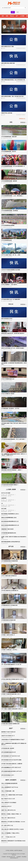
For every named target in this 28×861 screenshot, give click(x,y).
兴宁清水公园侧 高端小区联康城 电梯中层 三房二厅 (12, 679)
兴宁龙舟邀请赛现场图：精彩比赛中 (9, 136)
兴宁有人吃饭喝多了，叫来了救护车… (9, 284)
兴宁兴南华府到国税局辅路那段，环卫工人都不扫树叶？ (13, 439)
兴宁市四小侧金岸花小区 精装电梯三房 (9, 590)
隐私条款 (20, 850)
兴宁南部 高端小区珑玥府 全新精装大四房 (10, 723)
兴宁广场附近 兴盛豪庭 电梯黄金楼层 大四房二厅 (12, 708)
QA (2, 503)
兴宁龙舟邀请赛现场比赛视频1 (8, 225)
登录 (13, 12)
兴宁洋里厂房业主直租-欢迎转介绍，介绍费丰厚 (11, 763)
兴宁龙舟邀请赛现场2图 (6, 240)
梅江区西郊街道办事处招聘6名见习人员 (9, 521)
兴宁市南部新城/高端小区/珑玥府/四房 (9, 561)
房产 (17, 16)
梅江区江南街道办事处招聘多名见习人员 (10, 525)
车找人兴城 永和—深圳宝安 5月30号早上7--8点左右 (12, 829)
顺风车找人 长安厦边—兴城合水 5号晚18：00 (11, 814)
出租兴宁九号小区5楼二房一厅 (8, 735)
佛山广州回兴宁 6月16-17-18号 (8, 798)
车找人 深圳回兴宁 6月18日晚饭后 (8, 802)
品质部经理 (3, 498)
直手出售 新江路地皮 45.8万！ (7, 775)
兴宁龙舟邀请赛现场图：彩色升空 (8, 151)
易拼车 (7, 780)
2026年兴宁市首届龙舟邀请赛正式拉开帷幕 (10, 269)
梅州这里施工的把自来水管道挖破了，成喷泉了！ (12, 469)
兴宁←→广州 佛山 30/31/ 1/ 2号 (8, 836)
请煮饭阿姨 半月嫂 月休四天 (7, 529)
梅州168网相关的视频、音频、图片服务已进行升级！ (12, 96)
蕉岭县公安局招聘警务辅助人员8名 (8, 517)
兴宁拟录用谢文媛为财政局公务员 (8, 532)
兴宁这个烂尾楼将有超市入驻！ (8, 378)
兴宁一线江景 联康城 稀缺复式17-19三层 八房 (11, 664)
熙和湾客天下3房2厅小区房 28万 (8, 731)
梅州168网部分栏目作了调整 (7, 46)
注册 (18, 12)
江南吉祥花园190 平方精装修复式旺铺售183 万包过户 (13, 739)
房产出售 (10, 546)
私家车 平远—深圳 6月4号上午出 (8, 810)
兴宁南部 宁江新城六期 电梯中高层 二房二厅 (11, 694)
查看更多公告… (22, 118)
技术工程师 (3, 508)
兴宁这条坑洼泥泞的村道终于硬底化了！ (10, 484)
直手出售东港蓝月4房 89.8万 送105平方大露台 (11, 759)
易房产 (11, 728)
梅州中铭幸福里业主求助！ (7, 318)
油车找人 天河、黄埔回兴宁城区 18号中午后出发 (11, 794)
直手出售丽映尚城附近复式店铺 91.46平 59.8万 (11, 771)
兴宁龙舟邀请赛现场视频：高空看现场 (9, 210)
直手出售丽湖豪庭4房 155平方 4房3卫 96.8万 (11, 767)
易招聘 (14, 489)
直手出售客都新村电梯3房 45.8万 (8, 752)
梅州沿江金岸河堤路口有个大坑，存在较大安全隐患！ (13, 348)
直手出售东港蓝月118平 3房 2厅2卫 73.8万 (10, 756)
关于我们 (7, 850)
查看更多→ (23, 122)
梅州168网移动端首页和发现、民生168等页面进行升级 (13, 79)
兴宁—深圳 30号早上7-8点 (7, 825)
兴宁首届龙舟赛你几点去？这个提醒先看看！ (11, 299)
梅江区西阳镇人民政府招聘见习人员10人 (10, 513)
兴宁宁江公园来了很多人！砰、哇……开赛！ (11, 254)
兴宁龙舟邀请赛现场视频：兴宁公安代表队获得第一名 (13, 166)
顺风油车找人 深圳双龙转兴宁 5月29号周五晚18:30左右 (13, 840)
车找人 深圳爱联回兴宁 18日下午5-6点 (9, 787)
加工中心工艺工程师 (5, 493)
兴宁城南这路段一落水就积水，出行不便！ (10, 408)
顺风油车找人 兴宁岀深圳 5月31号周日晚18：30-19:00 (13, 821)
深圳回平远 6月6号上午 (6, 806)
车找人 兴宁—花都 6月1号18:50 (8, 817)
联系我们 (12, 850)
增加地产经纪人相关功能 (6, 113)
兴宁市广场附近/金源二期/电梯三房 (8, 575)
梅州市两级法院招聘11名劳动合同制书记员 (10, 541)
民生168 (12, 16)
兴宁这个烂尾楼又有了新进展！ (8, 393)
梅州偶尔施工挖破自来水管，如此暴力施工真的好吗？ (13, 333)
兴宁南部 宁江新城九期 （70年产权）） (9, 649)
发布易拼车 (13, 780)
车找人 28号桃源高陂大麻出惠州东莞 (9, 783)
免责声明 (16, 850)
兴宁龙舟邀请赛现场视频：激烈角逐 (9, 181)
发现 (7, 16)
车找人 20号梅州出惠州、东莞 (7, 791)
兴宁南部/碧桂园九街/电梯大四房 (8, 620)
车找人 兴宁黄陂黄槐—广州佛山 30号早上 (10, 833)
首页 (3, 16)
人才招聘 (22, 16)
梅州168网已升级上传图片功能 (8, 63)
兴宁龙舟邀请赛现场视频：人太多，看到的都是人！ (12, 195)
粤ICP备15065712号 (11, 856)
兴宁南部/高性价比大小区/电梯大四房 (9, 605)
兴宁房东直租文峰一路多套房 (7, 748)
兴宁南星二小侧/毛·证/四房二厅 (8, 634)
